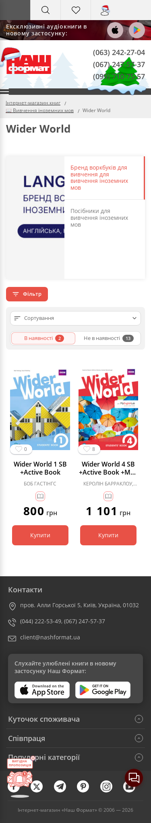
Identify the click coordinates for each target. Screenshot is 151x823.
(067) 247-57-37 (119, 63)
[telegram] (64, 790)
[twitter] (41, 790)
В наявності (44, 338)
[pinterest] (87, 790)
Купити (40, 535)
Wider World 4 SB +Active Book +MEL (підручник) (108, 468)
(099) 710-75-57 (119, 76)
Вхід (105, 17)
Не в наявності (109, 338)
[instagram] (110, 790)
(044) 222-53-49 (40, 621)
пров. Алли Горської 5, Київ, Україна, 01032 (79, 605)
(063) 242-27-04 (119, 52)
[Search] (45, 10)
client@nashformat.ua (50, 637)
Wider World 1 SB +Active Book (40, 468)
